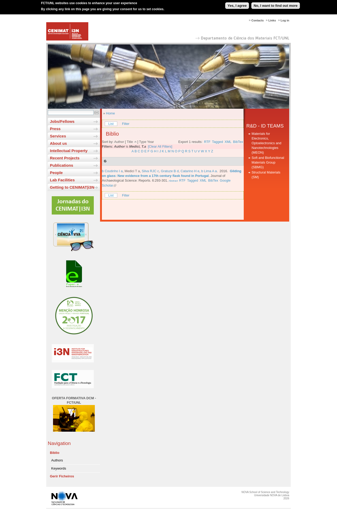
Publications (61, 165)
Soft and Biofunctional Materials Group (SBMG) (268, 162)
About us (58, 143)
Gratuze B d (170, 171)
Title (130, 142)
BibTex (238, 142)
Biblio (54, 453)
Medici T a (132, 171)
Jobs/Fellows (62, 121)
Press (55, 128)
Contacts (257, 20)
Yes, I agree (237, 4)
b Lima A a (209, 171)
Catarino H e (190, 171)
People (56, 172)
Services (58, 136)
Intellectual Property (69, 150)
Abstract (173, 180)
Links (272, 20)
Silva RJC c (150, 171)
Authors (57, 460)
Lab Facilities (62, 180)
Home (110, 113)
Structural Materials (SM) (266, 174)
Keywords (58, 468)
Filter (125, 124)
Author (119, 142)
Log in (285, 20)
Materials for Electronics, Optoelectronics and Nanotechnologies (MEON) (266, 143)
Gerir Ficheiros (62, 476)
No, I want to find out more (276, 4)
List (111, 124)
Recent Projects (64, 158)
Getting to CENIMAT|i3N (72, 187)
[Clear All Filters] (160, 146)
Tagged (217, 142)
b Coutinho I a (112, 171)
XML (228, 142)
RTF (207, 142)
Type (142, 142)
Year (150, 142)
